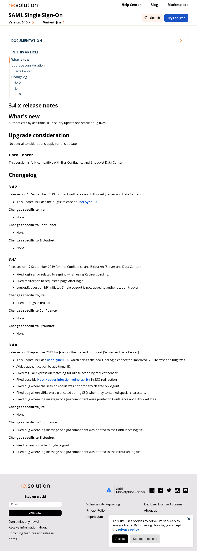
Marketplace (178, 4)
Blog (154, 4)
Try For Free (176, 18)
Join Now (35, 512)
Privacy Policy (96, 510)
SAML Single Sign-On (36, 15)
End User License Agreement (165, 504)
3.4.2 (17, 83)
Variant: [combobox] (52, 22)
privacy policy (128, 529)
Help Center (131, 4)
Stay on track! (35, 496)
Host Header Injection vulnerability (63, 379)
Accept (120, 538)
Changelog (19, 77)
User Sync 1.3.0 (58, 360)
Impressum (94, 516)
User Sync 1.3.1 (89, 202)
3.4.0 (17, 94)
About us (150, 510)
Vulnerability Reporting (103, 504)
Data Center (23, 71)
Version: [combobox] (19, 22)
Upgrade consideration (28, 65)
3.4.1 (17, 88)
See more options (145, 538)
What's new (20, 59)
